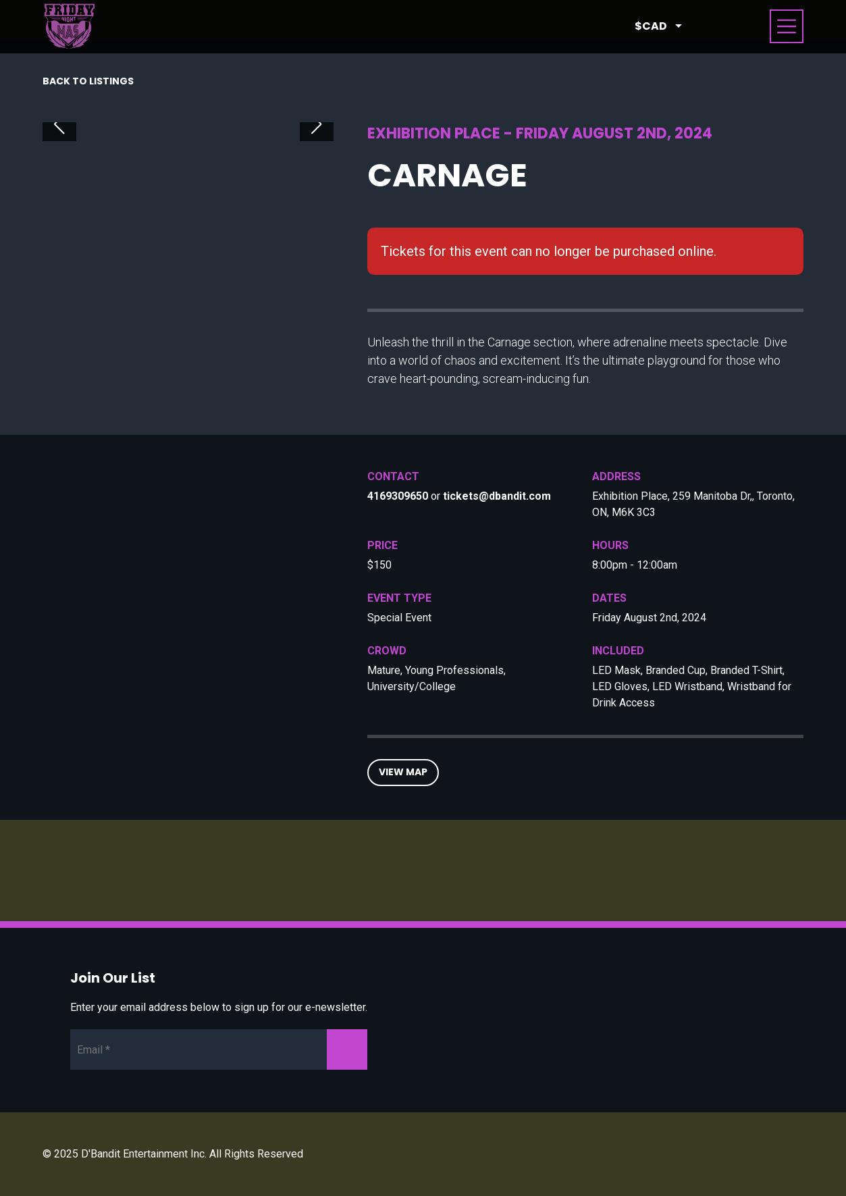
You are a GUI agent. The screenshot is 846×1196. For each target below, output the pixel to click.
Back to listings (88, 81)
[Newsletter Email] (218, 1049)
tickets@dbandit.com (497, 496)
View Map (403, 772)
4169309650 (397, 496)
